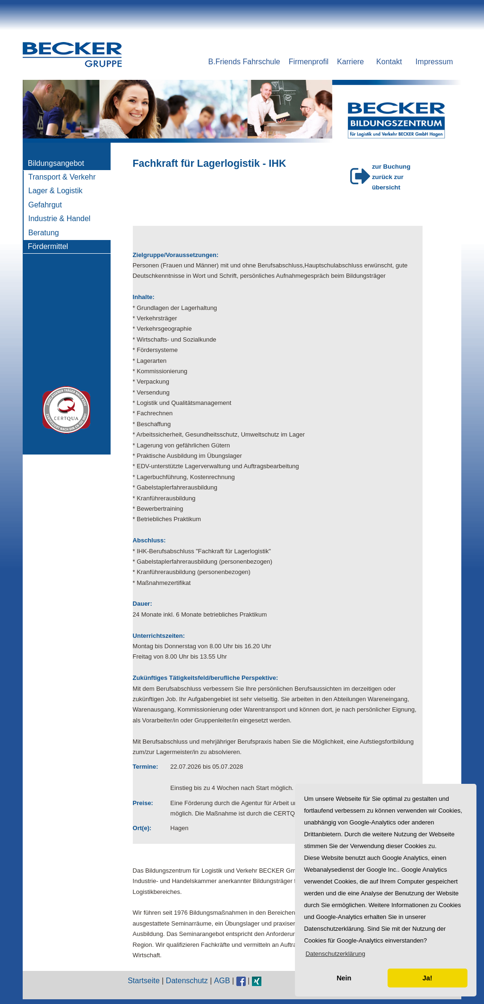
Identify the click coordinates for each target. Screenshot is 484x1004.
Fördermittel (48, 246)
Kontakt (389, 62)
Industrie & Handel (59, 219)
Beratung (43, 233)
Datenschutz (187, 981)
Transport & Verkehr (62, 177)
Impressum (434, 62)
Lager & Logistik (55, 191)
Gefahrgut (45, 205)
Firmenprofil (308, 62)
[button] (335, 953)
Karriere (350, 62)
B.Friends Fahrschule (244, 62)
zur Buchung (391, 166)
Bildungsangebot (56, 163)
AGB (222, 981)
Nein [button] (344, 978)
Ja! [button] (427, 978)
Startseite (144, 981)
